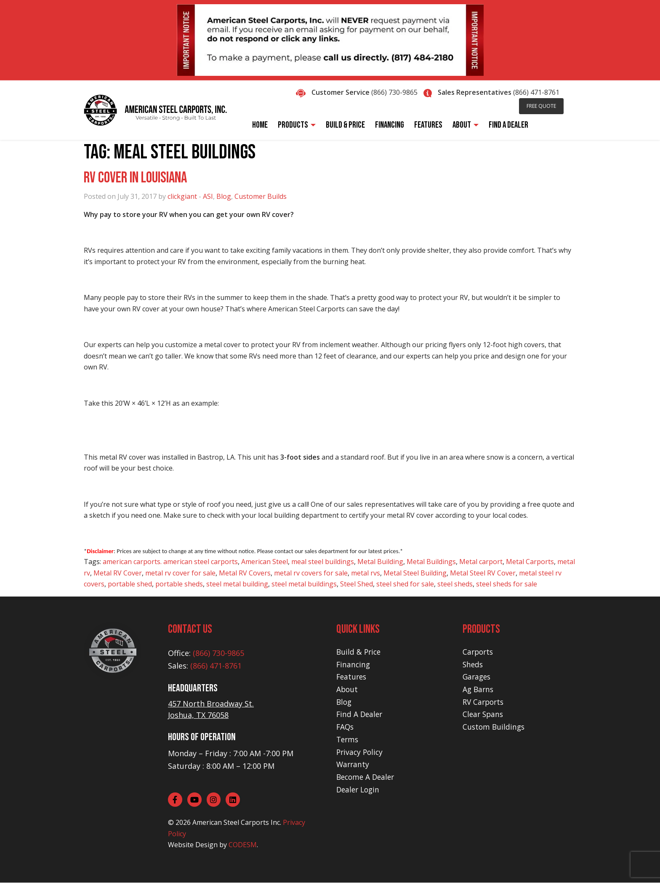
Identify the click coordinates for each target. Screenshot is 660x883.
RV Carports (484, 702)
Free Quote (541, 106)
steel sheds (455, 584)
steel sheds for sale (506, 584)
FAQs (345, 727)
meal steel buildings (322, 561)
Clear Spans (484, 714)
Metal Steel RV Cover (483, 573)
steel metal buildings (304, 584)
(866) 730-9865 (394, 92)
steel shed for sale (405, 584)
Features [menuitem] (428, 125)
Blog (223, 196)
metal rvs (365, 573)
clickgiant (182, 196)
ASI (208, 196)
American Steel (264, 561)
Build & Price (359, 652)
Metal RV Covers (245, 573)
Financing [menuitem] (389, 125)
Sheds (473, 664)
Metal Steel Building (415, 573)
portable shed (130, 584)
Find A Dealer (360, 714)
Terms (348, 739)
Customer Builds (260, 196)
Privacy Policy (360, 752)
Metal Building (380, 561)
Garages (477, 677)
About (347, 689)
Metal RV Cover (117, 573)
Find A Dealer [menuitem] (508, 125)
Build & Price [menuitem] (345, 125)
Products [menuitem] (293, 125)
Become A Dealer (367, 777)
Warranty (353, 764)
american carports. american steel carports (170, 561)
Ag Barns (479, 689)
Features (352, 677)
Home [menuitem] (260, 125)
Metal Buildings (431, 561)
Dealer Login (359, 789)
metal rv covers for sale (311, 573)
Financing (353, 664)
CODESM (243, 845)
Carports (479, 652)
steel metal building (237, 584)
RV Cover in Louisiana (135, 178)
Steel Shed (356, 584)
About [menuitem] (461, 125)
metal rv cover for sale (180, 573)
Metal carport (481, 561)
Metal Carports (530, 561)
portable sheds (179, 584)
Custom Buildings (495, 727)
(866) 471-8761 (536, 92)
